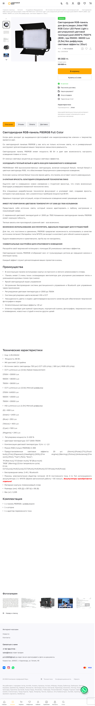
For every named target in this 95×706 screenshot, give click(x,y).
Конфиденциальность (63, 679)
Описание (9, 124)
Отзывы (21, 124)
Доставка (44, 124)
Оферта (76, 679)
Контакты (6, 637)
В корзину (74, 71)
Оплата (32, 124)
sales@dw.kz (7, 653)
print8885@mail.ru (10, 657)
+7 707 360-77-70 (9, 649)
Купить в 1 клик (74, 78)
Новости (6, 634)
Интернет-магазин (10, 629)
